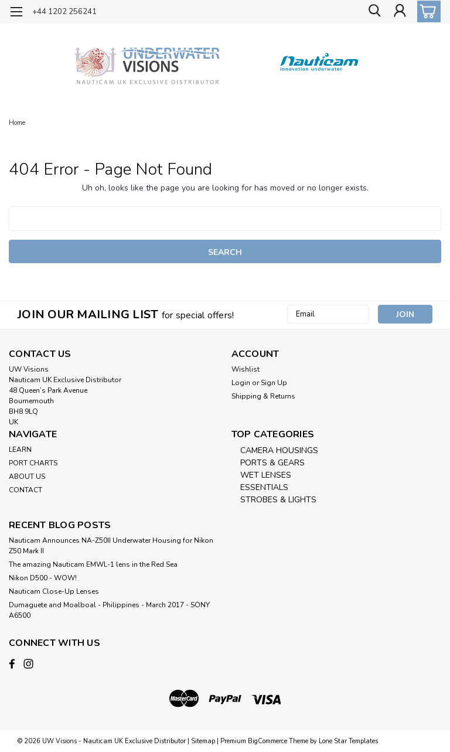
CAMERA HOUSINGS (279, 450)
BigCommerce (267, 740)
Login (240, 382)
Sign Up (274, 382)
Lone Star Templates (348, 740)
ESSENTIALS (264, 487)
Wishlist (245, 369)
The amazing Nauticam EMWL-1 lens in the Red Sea (93, 564)
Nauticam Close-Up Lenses (54, 591)
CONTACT (25, 490)
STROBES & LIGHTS (278, 499)
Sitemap (203, 740)
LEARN (20, 449)
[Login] (399, 12)
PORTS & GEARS (272, 462)
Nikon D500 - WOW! (43, 578)
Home (17, 122)
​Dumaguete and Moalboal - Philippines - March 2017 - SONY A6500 (109, 610)
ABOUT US (27, 476)
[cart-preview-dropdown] (426, 11)
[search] (373, 12)
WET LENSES (265, 475)
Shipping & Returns (263, 396)
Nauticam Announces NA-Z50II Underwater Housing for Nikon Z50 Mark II (111, 546)
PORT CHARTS (33, 463)
